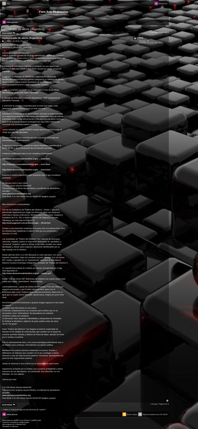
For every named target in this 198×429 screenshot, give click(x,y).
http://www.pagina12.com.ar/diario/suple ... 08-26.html (26, 223)
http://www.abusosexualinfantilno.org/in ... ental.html (26, 159)
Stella (141, 38)
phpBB (15, 420)
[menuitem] (6, 4)
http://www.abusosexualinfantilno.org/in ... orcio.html (26, 164)
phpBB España (24, 422)
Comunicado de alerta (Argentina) (23, 29)
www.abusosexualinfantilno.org (16, 194)
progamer (9, 424)
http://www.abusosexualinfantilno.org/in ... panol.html (26, 170)
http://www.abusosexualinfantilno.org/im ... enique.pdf (26, 273)
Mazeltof (19, 424)
